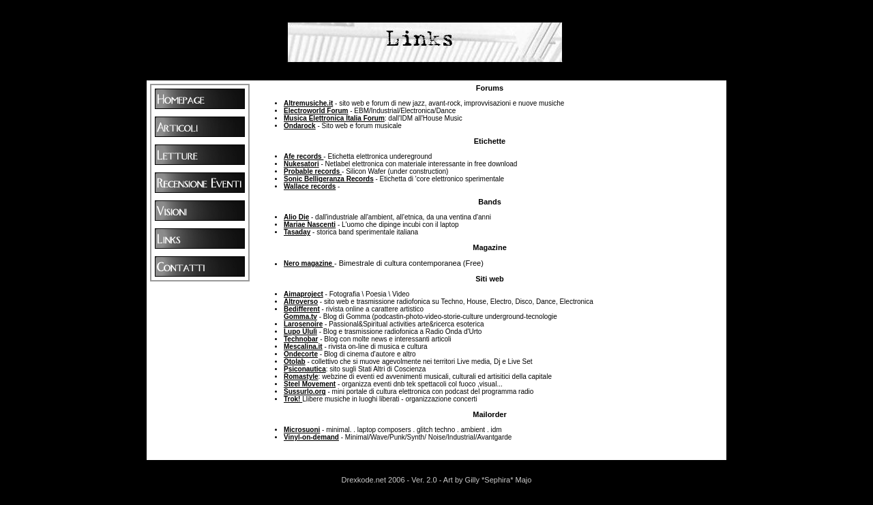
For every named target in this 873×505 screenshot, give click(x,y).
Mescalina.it (303, 346)
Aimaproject (303, 294)
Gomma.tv (300, 316)
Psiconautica (305, 369)
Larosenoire (303, 324)
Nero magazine (309, 263)
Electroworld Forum (316, 110)
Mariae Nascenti (310, 224)
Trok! (293, 399)
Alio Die (296, 217)
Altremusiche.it (308, 103)
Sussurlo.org (305, 391)
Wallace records (310, 186)
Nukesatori (301, 164)
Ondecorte (301, 354)
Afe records (303, 156)
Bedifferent (302, 309)
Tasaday (297, 232)
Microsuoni (302, 429)
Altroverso (301, 301)
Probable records (313, 171)
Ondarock (300, 125)
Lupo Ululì (300, 331)
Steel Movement (310, 384)
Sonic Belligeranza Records (329, 179)
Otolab (295, 361)
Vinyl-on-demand (311, 437)
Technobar (301, 339)
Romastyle (301, 376)
